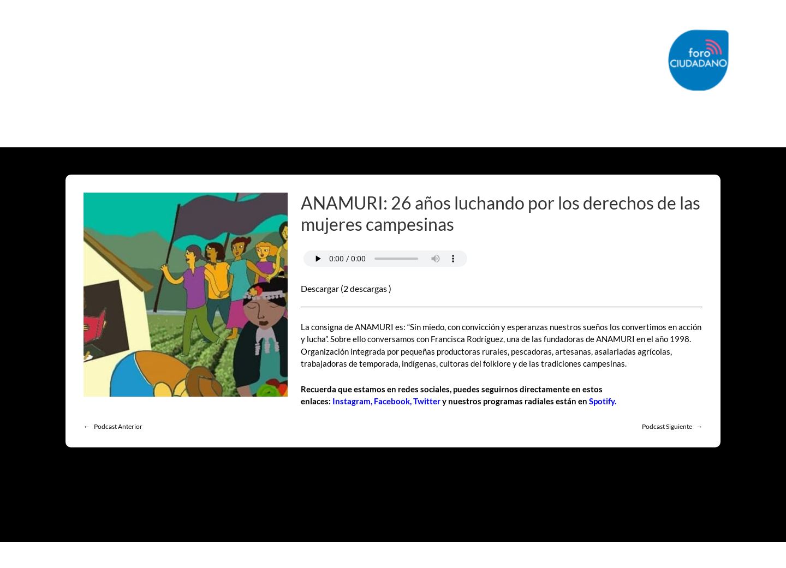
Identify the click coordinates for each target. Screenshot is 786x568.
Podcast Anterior (118, 426)
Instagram (351, 401)
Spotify (602, 401)
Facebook (392, 401)
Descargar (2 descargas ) (346, 288)
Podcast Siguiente (667, 426)
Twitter (426, 401)
